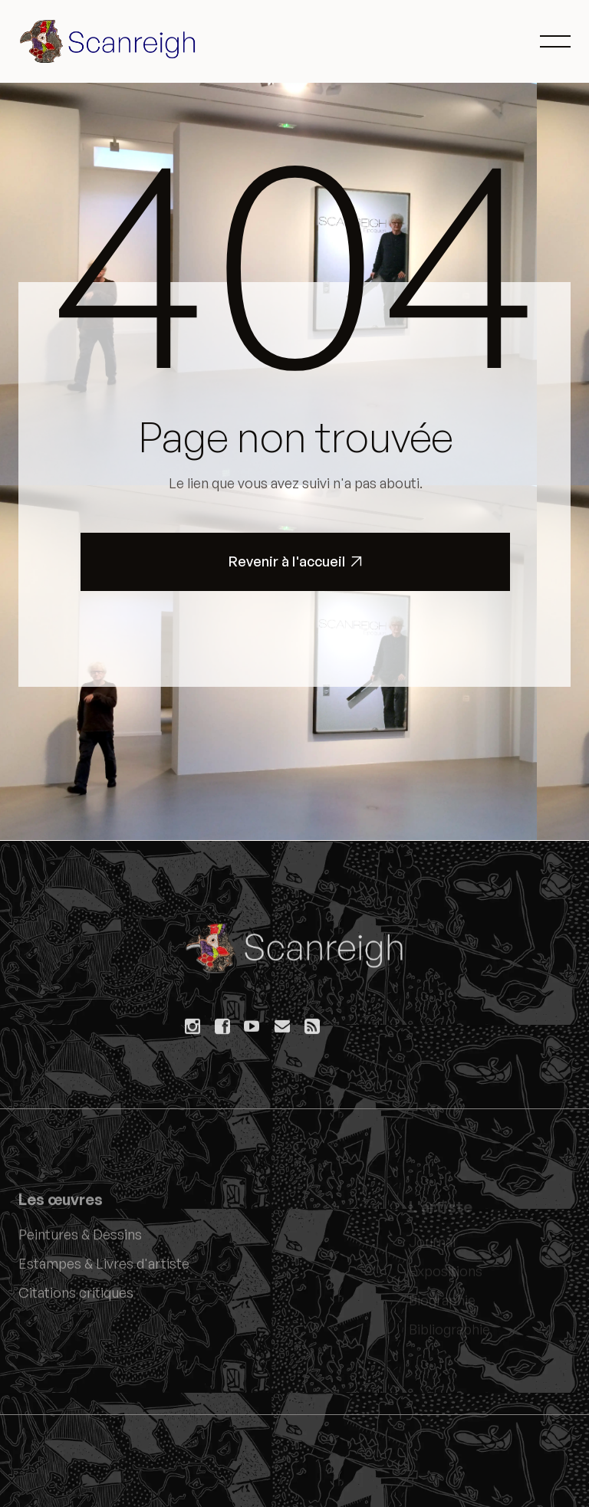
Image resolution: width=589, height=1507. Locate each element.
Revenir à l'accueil (296, 561)
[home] (110, 41)
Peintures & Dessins (80, 1240)
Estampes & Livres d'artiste (103, 1269)
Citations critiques (75, 1298)
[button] (555, 41)
